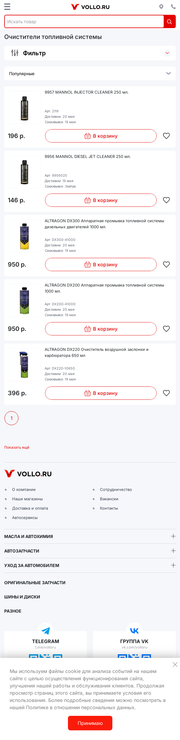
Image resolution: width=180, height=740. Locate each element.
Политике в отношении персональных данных (80, 707)
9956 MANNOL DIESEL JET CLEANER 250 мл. (88, 156)
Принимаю (90, 723)
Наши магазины (27, 498)
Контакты (109, 508)
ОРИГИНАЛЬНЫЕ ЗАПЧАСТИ (35, 582)
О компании (24, 489)
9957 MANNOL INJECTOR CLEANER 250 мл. (87, 92)
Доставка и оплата (30, 508)
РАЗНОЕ (12, 610)
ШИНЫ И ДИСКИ (22, 596)
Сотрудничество (116, 489)
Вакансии (109, 498)
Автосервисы (25, 517)
